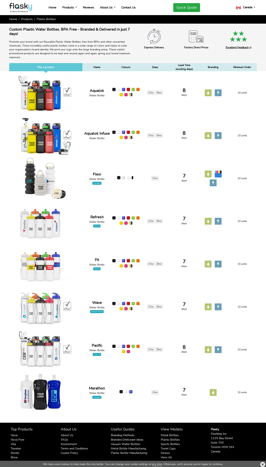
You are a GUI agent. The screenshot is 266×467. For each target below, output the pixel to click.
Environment (69, 444)
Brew (14, 457)
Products (68, 8)
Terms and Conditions (74, 449)
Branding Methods (122, 435)
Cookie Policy (69, 453)
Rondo (15, 453)
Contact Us (128, 8)
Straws (165, 453)
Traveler (16, 449)
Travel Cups (168, 449)
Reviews (88, 8)
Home (52, 8)
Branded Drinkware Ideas (127, 440)
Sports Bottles (170, 444)
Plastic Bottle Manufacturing (129, 453)
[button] (246, 7)
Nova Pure (17, 440)
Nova (14, 435)
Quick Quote (186, 7)
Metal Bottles (170, 435)
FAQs (64, 440)
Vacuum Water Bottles (125, 444)
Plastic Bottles (170, 440)
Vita (13, 444)
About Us (106, 8)
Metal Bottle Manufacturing (128, 449)
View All (166, 457)
